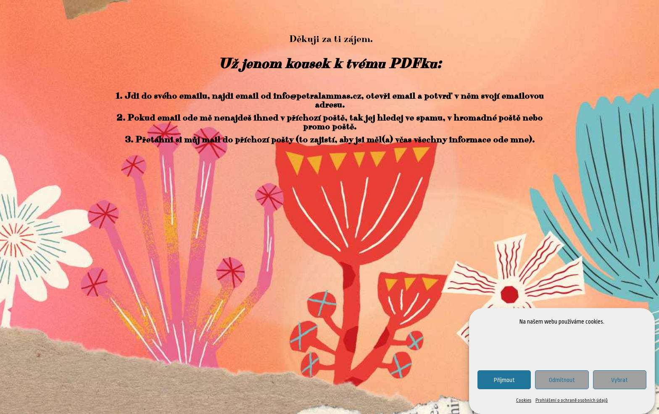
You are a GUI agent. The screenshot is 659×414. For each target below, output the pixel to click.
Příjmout (504, 380)
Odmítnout (562, 380)
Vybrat (619, 380)
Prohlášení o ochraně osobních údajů (571, 400)
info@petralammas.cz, (318, 96)
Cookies (523, 400)
